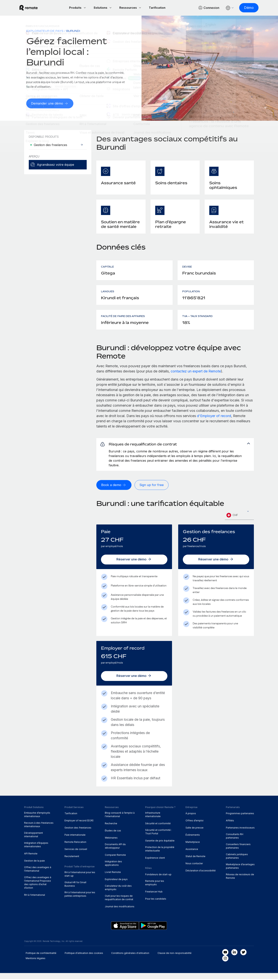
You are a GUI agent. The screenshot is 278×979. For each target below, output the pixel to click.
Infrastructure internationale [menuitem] (153, 821)
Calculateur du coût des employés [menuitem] (118, 893)
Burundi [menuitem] (73, 31)
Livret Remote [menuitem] (113, 878)
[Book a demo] (114, 491)
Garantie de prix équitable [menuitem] (160, 846)
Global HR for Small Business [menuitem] (75, 890)
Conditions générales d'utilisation (130, 959)
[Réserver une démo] (134, 565)
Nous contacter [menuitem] (194, 869)
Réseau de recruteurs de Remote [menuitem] (240, 882)
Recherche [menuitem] (111, 829)
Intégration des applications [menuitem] (113, 869)
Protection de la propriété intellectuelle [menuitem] (159, 855)
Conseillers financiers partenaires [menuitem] (238, 852)
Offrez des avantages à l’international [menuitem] (37, 875)
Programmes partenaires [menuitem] (240, 819)
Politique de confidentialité (41, 959)
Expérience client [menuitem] (155, 863)
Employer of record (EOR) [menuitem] (78, 826)
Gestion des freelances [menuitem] (77, 833)
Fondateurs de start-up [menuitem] (158, 880)
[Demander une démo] (50, 104)
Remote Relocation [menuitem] (75, 847)
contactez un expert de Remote (196, 372)
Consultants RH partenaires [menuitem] (234, 842)
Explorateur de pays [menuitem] (45, 31)
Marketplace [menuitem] (193, 847)
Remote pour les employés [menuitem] (154, 889)
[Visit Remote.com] (33, 8)
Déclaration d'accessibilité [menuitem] (201, 876)
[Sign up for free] (153, 491)
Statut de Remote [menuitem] (195, 862)
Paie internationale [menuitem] (75, 840)
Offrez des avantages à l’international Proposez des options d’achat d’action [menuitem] (37, 888)
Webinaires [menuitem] (111, 843)
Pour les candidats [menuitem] (155, 904)
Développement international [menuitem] (33, 840)
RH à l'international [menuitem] (34, 900)
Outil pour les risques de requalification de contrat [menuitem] (119, 903)
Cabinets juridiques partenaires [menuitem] (237, 862)
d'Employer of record (214, 416)
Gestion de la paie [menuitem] (34, 866)
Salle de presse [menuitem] (194, 833)
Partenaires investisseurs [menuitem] (240, 833)
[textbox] (239, 521)
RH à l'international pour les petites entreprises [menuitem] (79, 900)
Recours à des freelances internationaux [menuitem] (38, 830)
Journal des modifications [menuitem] (119, 912)
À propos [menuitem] (191, 819)
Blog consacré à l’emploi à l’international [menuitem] (120, 821)
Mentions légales (35, 964)
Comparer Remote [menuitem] (115, 860)
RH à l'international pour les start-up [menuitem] (79, 880)
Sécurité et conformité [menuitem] (158, 829)
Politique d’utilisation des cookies (84, 959)
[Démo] (244, 8)
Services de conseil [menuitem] (75, 855)
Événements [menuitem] (193, 840)
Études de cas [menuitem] (113, 836)
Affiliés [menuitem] (230, 826)
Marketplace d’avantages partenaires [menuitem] (240, 872)
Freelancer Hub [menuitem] (154, 897)
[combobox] (239, 521)
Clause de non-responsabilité (175, 959)
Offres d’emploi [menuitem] (194, 826)
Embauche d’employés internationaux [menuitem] (37, 821)
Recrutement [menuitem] (71, 862)
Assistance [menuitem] (192, 855)
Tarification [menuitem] (70, 819)
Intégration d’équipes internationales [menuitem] (36, 850)
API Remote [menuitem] (30, 859)
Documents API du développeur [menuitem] (115, 852)
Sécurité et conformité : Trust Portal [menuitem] (158, 838)
